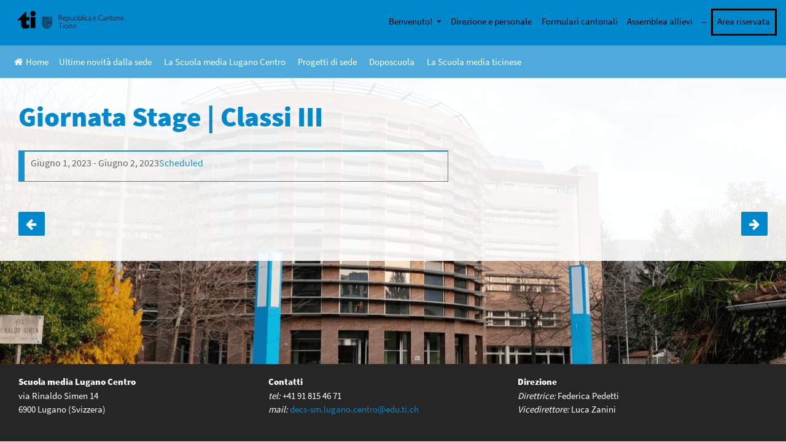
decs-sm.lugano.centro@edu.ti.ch (354, 408)
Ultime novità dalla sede (105, 62)
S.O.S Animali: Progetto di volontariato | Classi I (31, 224)
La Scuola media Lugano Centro (225, 62)
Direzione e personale (491, 21)
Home (31, 62)
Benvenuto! (411, 21)
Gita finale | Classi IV (754, 224)
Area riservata (743, 21)
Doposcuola (391, 62)
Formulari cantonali (580, 21)
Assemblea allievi (660, 21)
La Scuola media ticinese (474, 62)
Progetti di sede (327, 62)
